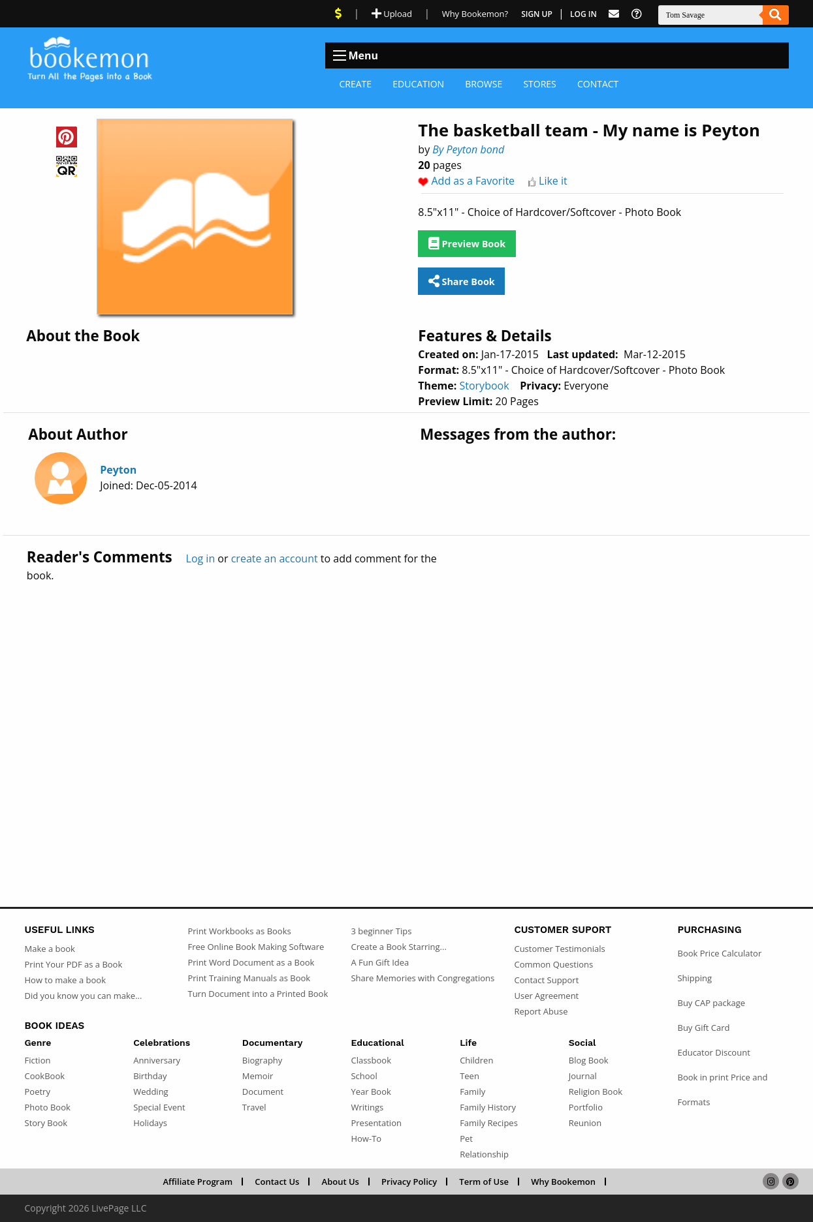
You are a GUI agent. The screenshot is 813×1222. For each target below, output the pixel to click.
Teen (469, 1076)
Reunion (585, 1123)
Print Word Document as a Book (250, 962)
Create (356, 84)
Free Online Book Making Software (255, 947)
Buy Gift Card (703, 1027)
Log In (583, 14)
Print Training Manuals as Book (248, 978)
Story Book (46, 1123)
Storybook (484, 385)
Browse (483, 84)
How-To (366, 1138)
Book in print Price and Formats (722, 1089)
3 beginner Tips (381, 931)
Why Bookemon (563, 1181)
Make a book (50, 949)
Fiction (38, 1060)
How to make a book (65, 980)
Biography (262, 1060)
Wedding (150, 1091)
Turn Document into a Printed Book (257, 994)
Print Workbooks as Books (239, 931)
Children (476, 1060)
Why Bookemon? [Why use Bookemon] (475, 14)
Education (418, 84)
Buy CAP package (711, 1003)
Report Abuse (540, 1011)
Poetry (37, 1091)
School (364, 1076)
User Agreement (546, 995)
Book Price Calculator (719, 953)
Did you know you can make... (83, 995)
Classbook (371, 1060)
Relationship (484, 1154)
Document (262, 1091)
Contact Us (277, 1181)
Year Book (371, 1091)
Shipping (694, 978)
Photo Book (48, 1107)
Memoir (257, 1076)
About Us (340, 1181)
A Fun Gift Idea (380, 962)
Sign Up (536, 14)
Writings (367, 1107)
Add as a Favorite (473, 181)
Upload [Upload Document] (392, 14)
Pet (466, 1138)
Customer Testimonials (559, 949)
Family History (488, 1107)
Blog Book (589, 1060)
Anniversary (156, 1060)
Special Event (159, 1107)
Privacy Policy (409, 1181)
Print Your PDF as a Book (74, 964)
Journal (583, 1076)
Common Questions (553, 964)
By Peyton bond (468, 149)
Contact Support (546, 980)
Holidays (150, 1123)
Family (472, 1091)
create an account (274, 558)
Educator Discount (713, 1052)
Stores (539, 84)
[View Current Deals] (338, 14)
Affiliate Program (197, 1181)
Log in (200, 558)
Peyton (118, 470)
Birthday (150, 1076)
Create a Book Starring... (398, 947)
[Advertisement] (407, 716)
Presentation (376, 1123)
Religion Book (595, 1091)
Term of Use (484, 1181)
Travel (254, 1107)
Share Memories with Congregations (422, 978)
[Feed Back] (614, 14)
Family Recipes (489, 1123)
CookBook (45, 1076)
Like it (553, 181)
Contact (597, 84)
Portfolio (586, 1107)
